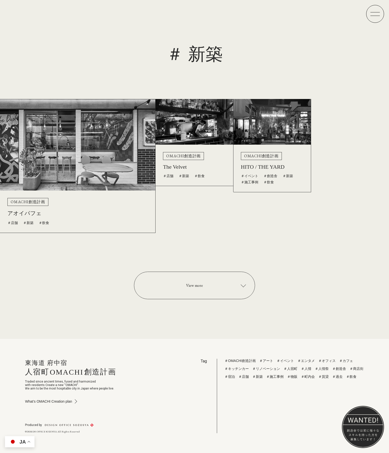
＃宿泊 (230, 377)
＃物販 (292, 377)
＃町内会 (308, 377)
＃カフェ (346, 361)
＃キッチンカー (237, 369)
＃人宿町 (290, 369)
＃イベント (249, 176)
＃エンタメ (306, 361)
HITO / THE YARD (263, 167)
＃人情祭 (322, 369)
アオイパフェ (24, 213)
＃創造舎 (270, 176)
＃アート (266, 361)
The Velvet (175, 167)
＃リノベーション (266, 369)
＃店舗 (12, 223)
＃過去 (337, 377)
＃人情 (306, 369)
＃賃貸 (323, 377)
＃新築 (28, 223)
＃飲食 (44, 223)
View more (194, 285)
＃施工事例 (249, 182)
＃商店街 (356, 369)
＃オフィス (327, 361)
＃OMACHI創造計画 (240, 361)
